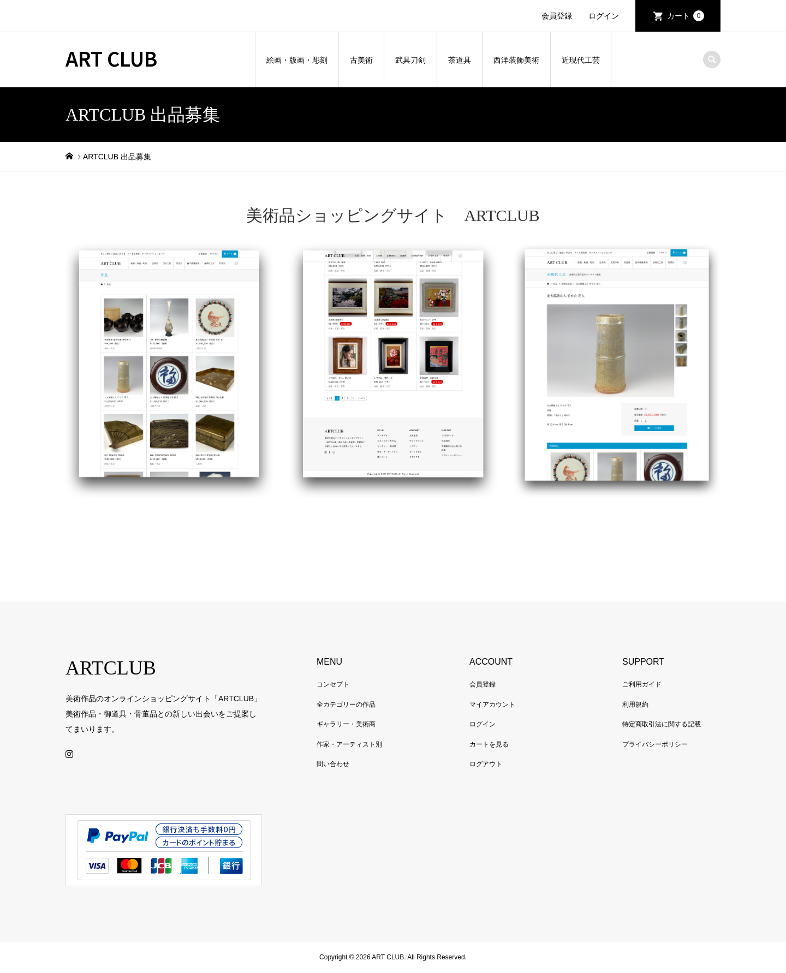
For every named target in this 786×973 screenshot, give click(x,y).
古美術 (361, 60)
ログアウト (485, 764)
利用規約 (635, 704)
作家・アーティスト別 (349, 744)
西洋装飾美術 (516, 60)
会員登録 (556, 15)
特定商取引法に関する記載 (661, 724)
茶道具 (459, 60)
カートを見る (489, 744)
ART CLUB (111, 58)
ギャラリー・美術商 (346, 724)
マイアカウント (492, 704)
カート (685, 15)
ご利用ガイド (642, 684)
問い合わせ (333, 764)
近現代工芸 (581, 60)
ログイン (603, 15)
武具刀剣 (410, 60)
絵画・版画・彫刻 (296, 60)
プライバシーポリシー (655, 744)
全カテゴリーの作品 (346, 704)
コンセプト (333, 684)
